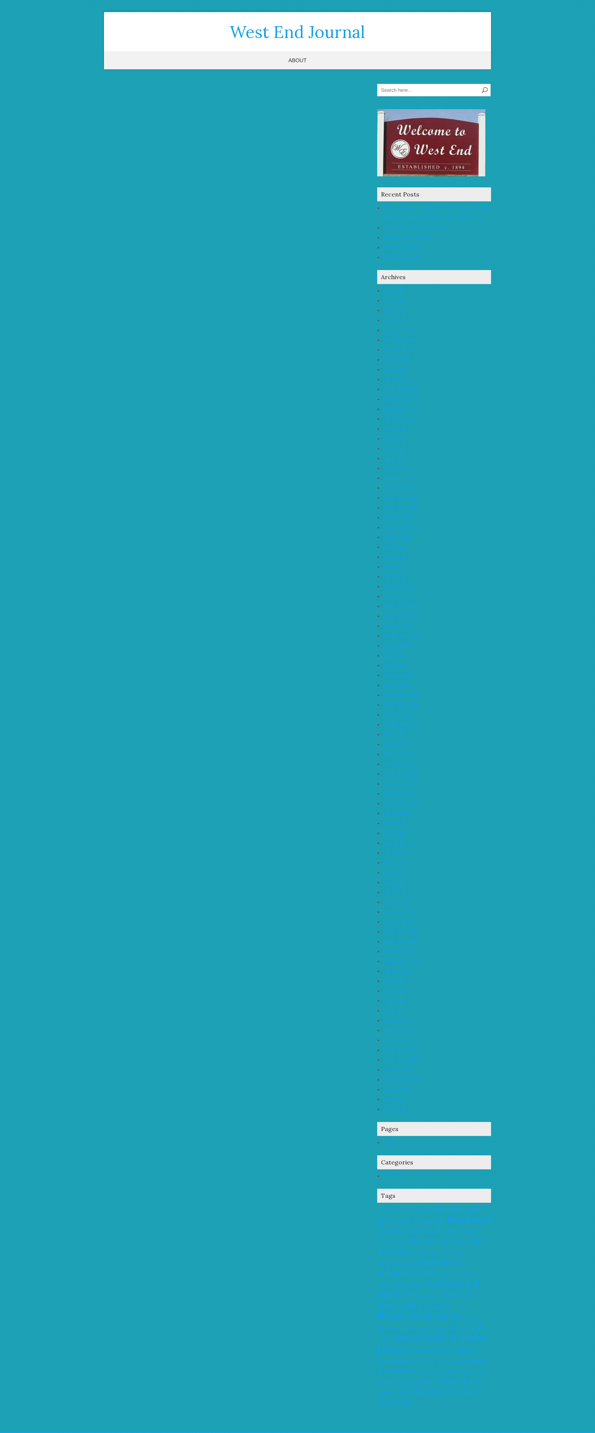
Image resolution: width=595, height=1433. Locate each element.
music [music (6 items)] (384, 1340)
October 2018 (398, 517)
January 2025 (398, 330)
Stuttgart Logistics (402, 247)
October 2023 (398, 350)
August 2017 (397, 646)
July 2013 (394, 981)
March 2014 (396, 902)
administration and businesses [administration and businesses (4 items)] (404, 1210)
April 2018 (394, 577)
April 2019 (394, 458)
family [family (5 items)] (409, 1263)
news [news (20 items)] (406, 1338)
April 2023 (394, 379)
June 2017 (394, 665)
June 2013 (394, 991)
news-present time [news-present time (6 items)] (427, 1351)
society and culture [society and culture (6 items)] (452, 1372)
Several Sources (401, 257)
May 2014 (394, 882)
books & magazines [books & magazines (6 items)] (420, 1221)
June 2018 (394, 557)
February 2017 (399, 675)
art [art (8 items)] (390, 1221)
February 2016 (399, 754)
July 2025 (394, 291)
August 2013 (397, 971)
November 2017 (401, 616)
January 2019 (398, 488)
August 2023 (397, 360)
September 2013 (401, 961)
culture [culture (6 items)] (433, 1231)
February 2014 (399, 912)
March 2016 (396, 744)
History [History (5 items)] (385, 1285)
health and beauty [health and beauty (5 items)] (456, 1274)
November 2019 (401, 389)
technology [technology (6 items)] (406, 1382)
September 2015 (401, 803)
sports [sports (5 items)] (384, 1382)
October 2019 (398, 399)
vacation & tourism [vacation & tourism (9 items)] (446, 1391)
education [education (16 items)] (426, 1240)
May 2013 (394, 1001)
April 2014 (394, 892)
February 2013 (399, 1030)
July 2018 (394, 547)
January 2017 (398, 685)
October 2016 (398, 715)
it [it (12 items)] (419, 1305)
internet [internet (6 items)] (425, 1296)
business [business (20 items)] (469, 1219)
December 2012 (401, 1050)
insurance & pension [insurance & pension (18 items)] (428, 1288)
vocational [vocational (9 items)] (394, 1402)
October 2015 (398, 794)
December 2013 (401, 932)
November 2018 (401, 508)
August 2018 (397, 537)
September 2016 (401, 724)
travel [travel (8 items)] (405, 1392)
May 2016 (394, 734)
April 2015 (394, 853)
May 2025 (394, 310)
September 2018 (401, 527)
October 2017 (398, 626)
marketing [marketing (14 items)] (440, 1316)
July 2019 (394, 429)
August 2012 (397, 1089)
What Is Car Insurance (407, 237)
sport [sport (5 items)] (482, 1372)
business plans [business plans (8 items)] (400, 1231)
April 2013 (394, 1010)
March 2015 (396, 863)
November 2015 (401, 784)
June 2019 (394, 439)
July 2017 (394, 655)
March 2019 (396, 468)
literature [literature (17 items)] (397, 1316)
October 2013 (398, 951)
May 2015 (394, 843)
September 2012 (401, 1080)
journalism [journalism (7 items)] (437, 1306)
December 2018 (401, 498)
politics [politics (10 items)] (422, 1360)
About (297, 60)
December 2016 (401, 695)
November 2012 (401, 1060)
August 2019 (397, 419)
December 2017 (401, 606)
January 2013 (398, 1040)
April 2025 (394, 320)
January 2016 (398, 764)
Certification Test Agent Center (416, 228)
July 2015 (394, 823)
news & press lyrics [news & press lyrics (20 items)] (432, 1344)
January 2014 (398, 922)
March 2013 (396, 1020)
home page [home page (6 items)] (408, 1285)
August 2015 (397, 813)
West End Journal (297, 31)
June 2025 (394, 300)
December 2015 (401, 774)
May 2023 (394, 369)
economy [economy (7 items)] (390, 1242)
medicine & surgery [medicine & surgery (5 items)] (427, 1329)
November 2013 (401, 941)
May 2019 (394, 448)
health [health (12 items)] (424, 1273)
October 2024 (398, 340)
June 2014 (394, 872)
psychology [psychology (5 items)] (448, 1362)
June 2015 (394, 833)
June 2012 (394, 1109)
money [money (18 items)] (466, 1327)
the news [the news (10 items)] (437, 1381)
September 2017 (401, 636)
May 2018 (394, 567)
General (392, 1176)
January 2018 (398, 596)
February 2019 (399, 478)
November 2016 (401, 705)
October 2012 (398, 1070)
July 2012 (394, 1099)
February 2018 (399, 586)
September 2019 (401, 409)
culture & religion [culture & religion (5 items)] (461, 1231)
